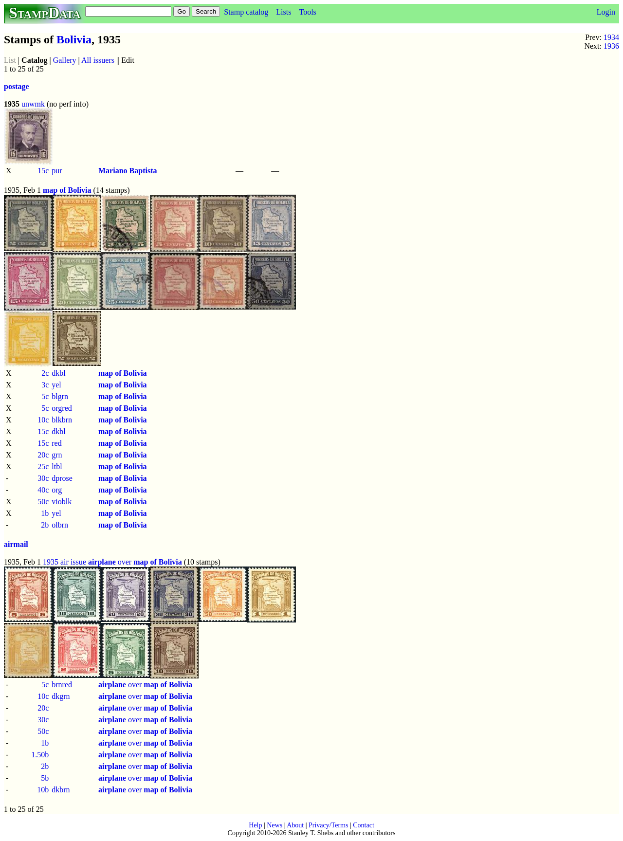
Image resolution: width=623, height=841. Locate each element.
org (57, 490)
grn (57, 455)
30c (43, 478)
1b (45, 513)
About (295, 825)
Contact (363, 825)
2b (45, 525)
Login (606, 12)
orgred (62, 408)
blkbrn (62, 420)
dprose (62, 478)
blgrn (60, 396)
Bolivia (74, 39)
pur (57, 170)
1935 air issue (64, 562)
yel (56, 385)
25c (43, 466)
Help (255, 825)
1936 (611, 46)
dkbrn (61, 790)
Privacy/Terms (328, 825)
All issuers (97, 60)
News (274, 825)
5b (45, 778)
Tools (307, 12)
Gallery (64, 60)
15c (43, 170)
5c (45, 396)
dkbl (58, 373)
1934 (611, 37)
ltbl (57, 466)
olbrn (60, 525)
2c (45, 373)
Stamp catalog (246, 12)
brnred (62, 684)
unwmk (33, 104)
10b (43, 790)
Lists (283, 12)
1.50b (40, 754)
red (56, 443)
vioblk (62, 501)
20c (43, 455)
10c (43, 420)
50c (43, 501)
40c (43, 490)
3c (45, 385)
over (135, 562)
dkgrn (61, 696)
